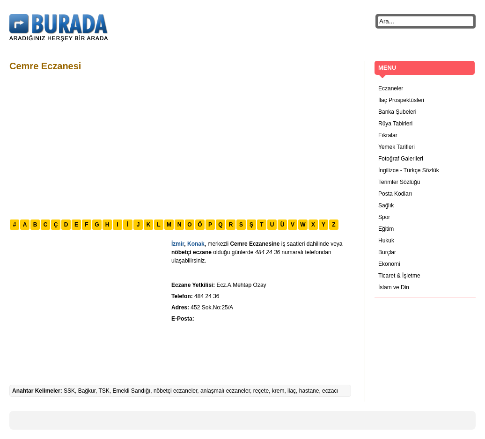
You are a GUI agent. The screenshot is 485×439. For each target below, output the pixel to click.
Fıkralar (387, 135)
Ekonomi (389, 264)
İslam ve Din (393, 287)
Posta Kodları (395, 193)
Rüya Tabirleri (395, 123)
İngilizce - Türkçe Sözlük (408, 170)
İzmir (177, 244)
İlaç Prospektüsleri (401, 100)
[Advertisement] (177, 144)
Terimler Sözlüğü (399, 182)
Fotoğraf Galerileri (400, 158)
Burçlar (387, 252)
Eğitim (386, 229)
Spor (384, 217)
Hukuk (386, 240)
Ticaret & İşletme (399, 275)
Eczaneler (390, 88)
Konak (196, 244)
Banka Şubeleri (397, 112)
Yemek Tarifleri (396, 147)
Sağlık (386, 205)
